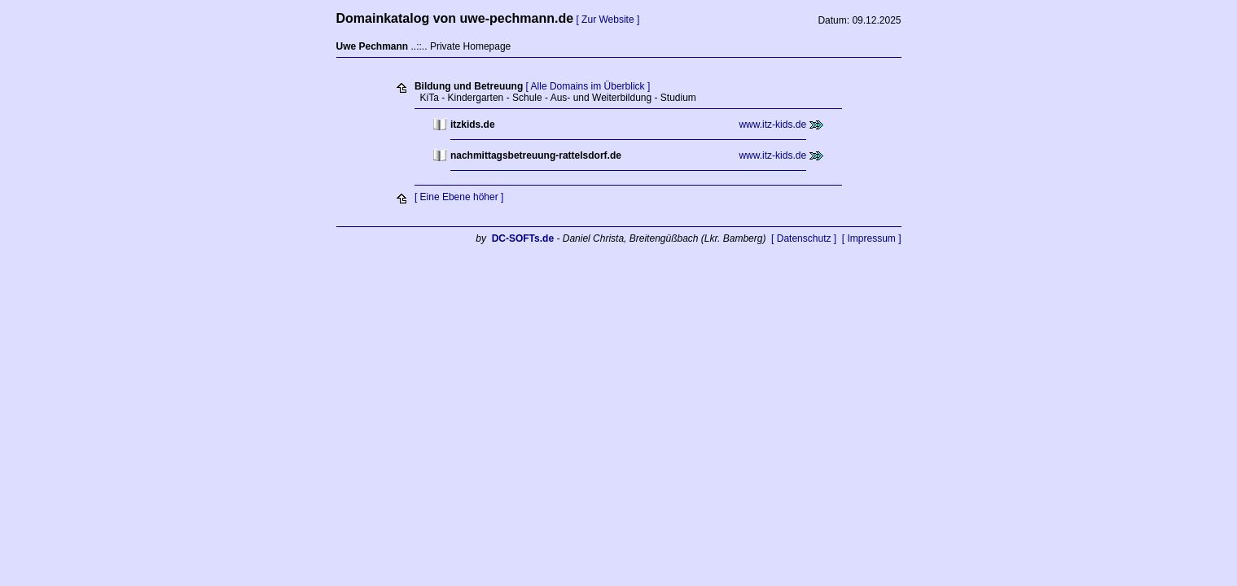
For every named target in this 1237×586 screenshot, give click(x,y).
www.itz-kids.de (772, 124)
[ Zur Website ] (607, 19)
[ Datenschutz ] (803, 238)
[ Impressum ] (871, 238)
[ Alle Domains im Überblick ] (588, 86)
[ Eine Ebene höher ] (459, 197)
